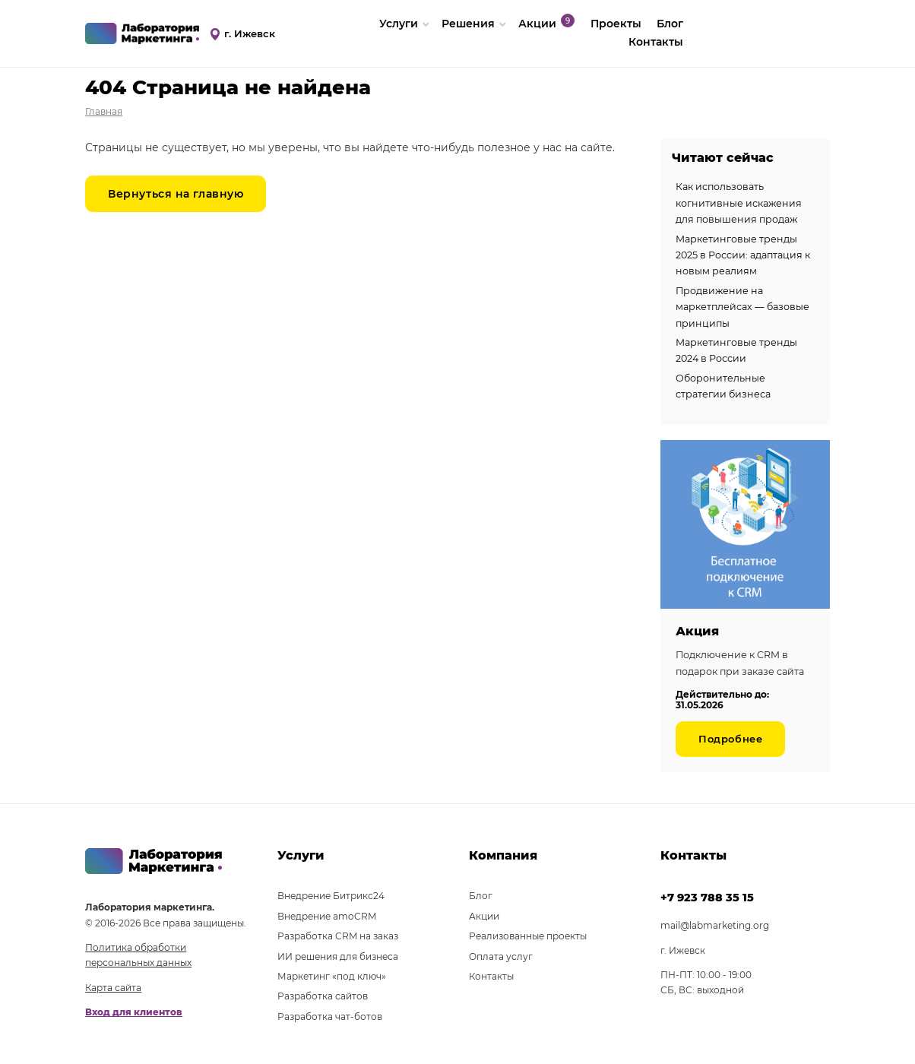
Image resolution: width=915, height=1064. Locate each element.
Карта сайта (113, 987)
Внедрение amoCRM (326, 916)
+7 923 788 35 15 (707, 897)
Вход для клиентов (133, 1012)
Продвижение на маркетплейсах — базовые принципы (742, 307)
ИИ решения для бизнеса (337, 956)
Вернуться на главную (175, 194)
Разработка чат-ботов (329, 1016)
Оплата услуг (501, 956)
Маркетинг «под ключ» (331, 976)
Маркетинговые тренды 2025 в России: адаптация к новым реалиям (743, 255)
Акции (484, 916)
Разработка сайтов (322, 996)
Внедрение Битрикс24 (331, 895)
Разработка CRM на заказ (337, 936)
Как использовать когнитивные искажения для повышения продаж (739, 203)
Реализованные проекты (528, 936)
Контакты (655, 42)
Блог (480, 895)
